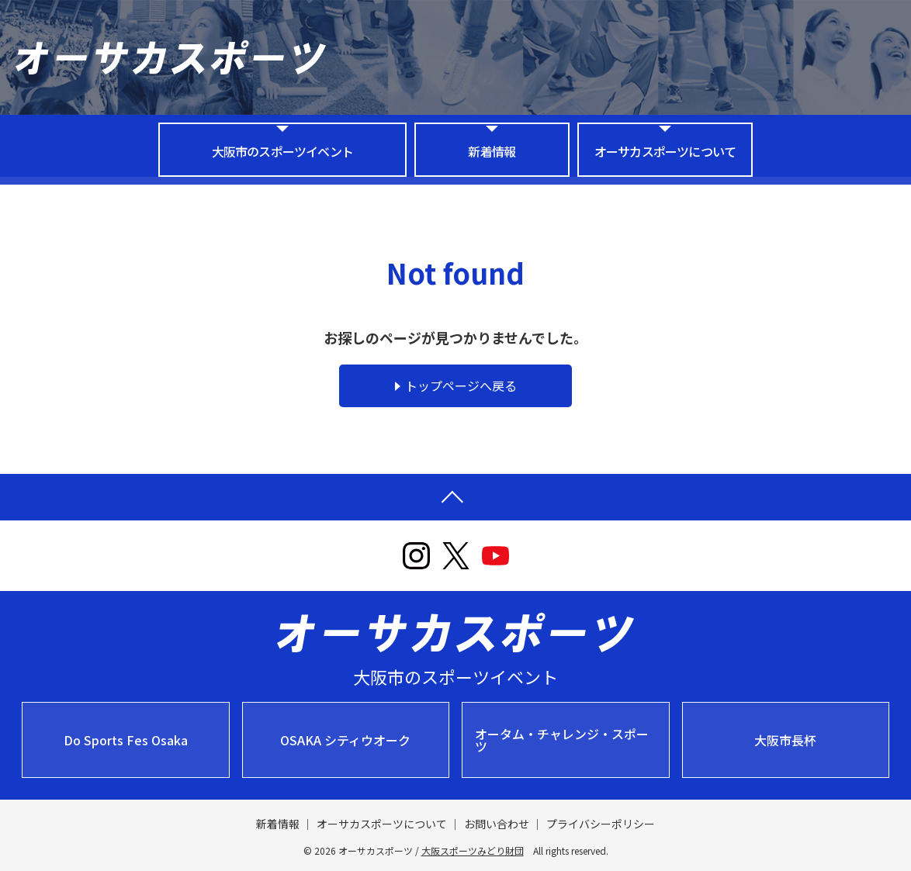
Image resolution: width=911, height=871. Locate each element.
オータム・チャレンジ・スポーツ (562, 739)
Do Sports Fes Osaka (126, 740)
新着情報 (491, 151)
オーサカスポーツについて (665, 151)
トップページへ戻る (461, 385)
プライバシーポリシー (600, 823)
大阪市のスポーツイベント (282, 151)
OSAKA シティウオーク (345, 740)
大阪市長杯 (785, 740)
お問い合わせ (496, 823)
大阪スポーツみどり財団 (472, 850)
